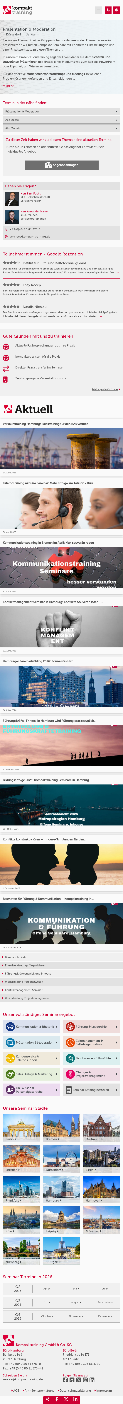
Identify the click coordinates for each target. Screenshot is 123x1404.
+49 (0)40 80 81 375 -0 (25, 1364)
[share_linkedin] (75, 1400)
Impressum (103, 1390)
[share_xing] (47, 1400)
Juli (47, 1302)
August (76, 1302)
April (46, 1288)
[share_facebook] (57, 1400)
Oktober (47, 1316)
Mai (76, 1288)
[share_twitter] (66, 1400)
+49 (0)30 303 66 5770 (84, 1364)
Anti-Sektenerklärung (38, 1390)
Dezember (105, 1316)
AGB (15, 1390)
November (76, 1316)
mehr (8, 86)
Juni (105, 1288)
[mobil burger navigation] (98, 10)
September (105, 1302)
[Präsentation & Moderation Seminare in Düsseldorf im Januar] (108, 10)
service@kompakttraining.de (23, 1379)
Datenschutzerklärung (74, 1390)
